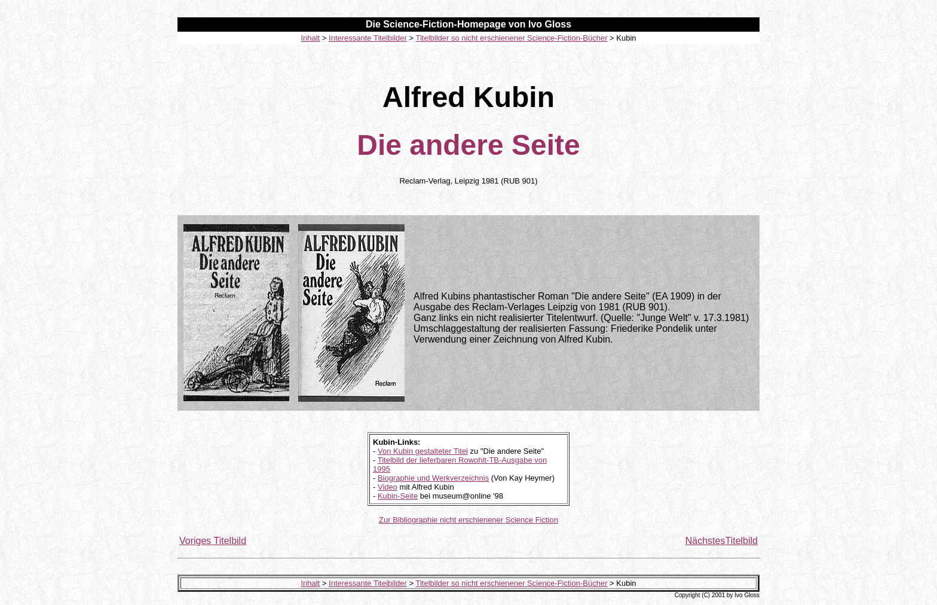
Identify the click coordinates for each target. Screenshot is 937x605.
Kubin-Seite (398, 495)
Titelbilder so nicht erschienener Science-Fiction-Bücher (511, 37)
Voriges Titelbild (212, 541)
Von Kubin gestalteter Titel (423, 451)
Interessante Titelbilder (368, 37)
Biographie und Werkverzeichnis (433, 477)
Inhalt (310, 37)
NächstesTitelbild (721, 541)
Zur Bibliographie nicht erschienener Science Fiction (468, 519)
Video (387, 486)
